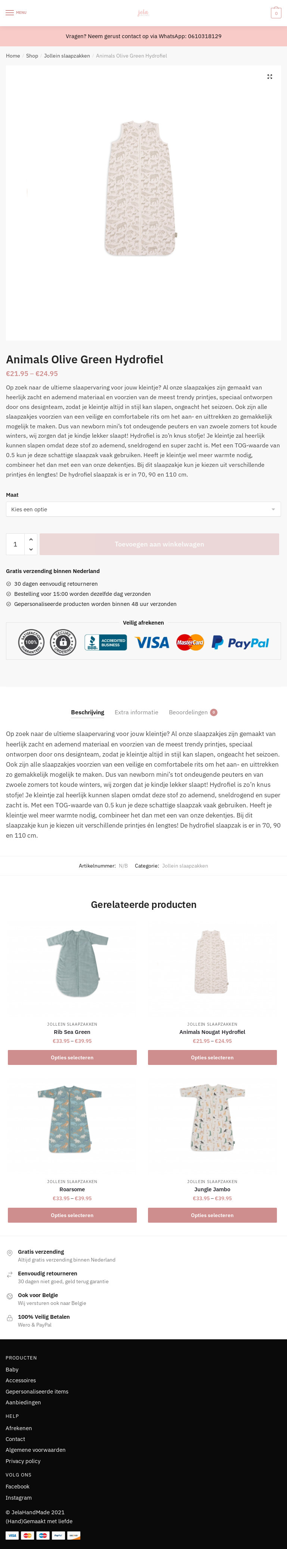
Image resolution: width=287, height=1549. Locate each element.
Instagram (19, 1497)
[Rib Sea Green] (72, 969)
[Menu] (17, 13)
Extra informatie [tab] (136, 712)
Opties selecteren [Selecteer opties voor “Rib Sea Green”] (72, 1057)
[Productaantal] (15, 544)
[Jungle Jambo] (212, 1126)
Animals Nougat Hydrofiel (212, 1031)
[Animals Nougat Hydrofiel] (212, 969)
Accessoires (21, 1380)
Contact (15, 1438)
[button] (270, 77)
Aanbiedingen (23, 1402)
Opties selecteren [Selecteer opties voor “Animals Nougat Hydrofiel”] (212, 1057)
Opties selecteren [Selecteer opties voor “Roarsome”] (72, 1215)
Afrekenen (19, 1428)
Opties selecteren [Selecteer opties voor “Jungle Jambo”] (212, 1215)
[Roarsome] (72, 1126)
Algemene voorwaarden (36, 1449)
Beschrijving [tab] (87, 712)
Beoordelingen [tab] (188, 712)
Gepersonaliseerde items (37, 1391)
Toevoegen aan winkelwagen (159, 544)
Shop (32, 55)
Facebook (18, 1486)
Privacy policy (23, 1461)
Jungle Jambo (212, 1189)
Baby (12, 1369)
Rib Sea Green (72, 1031)
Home (13, 55)
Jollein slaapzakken (67, 55)
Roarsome (72, 1189)
